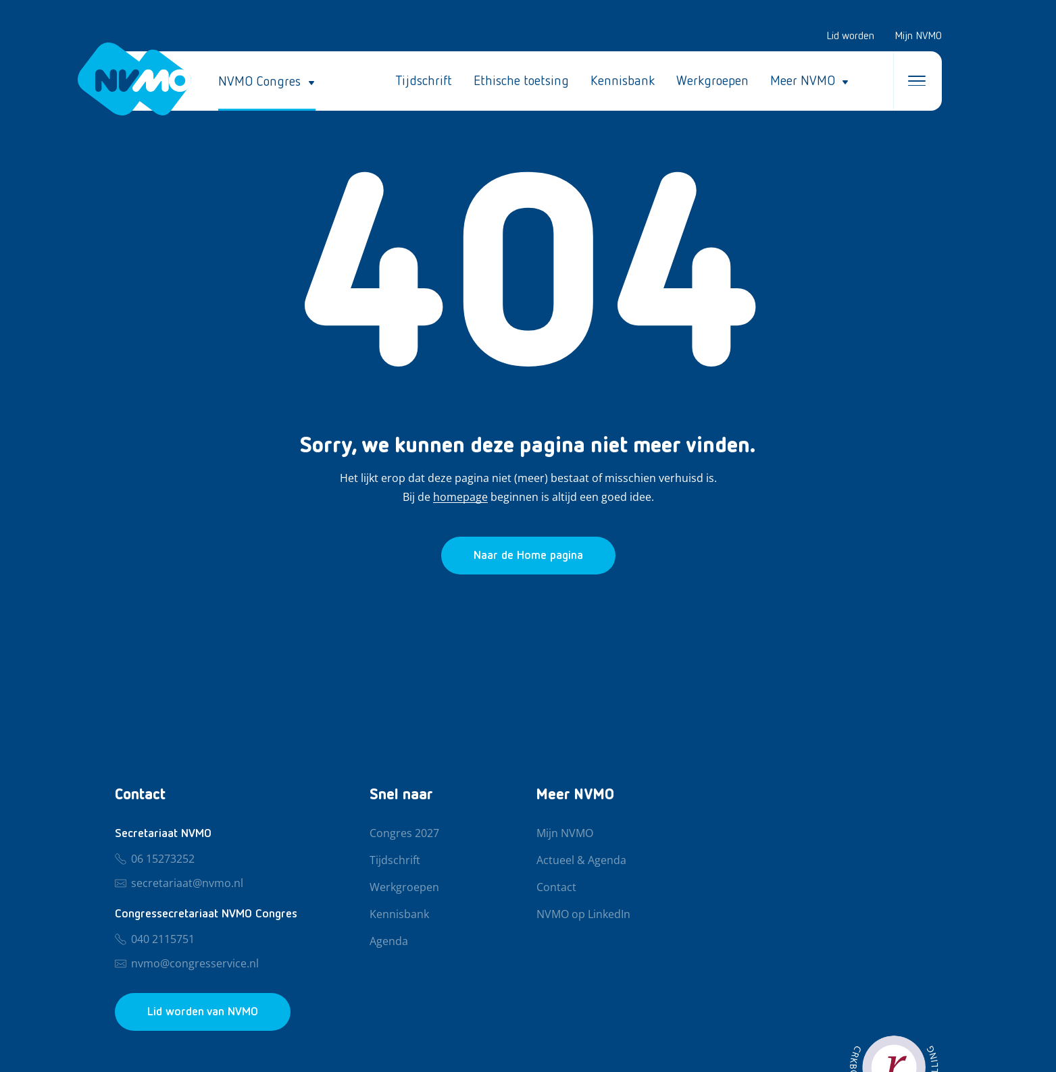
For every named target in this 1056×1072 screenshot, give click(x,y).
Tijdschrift (423, 81)
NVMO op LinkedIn (583, 914)
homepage (460, 497)
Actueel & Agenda (581, 860)
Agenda (389, 941)
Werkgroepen (712, 81)
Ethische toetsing (521, 81)
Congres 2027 (404, 833)
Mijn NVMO (918, 36)
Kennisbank (622, 81)
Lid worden (850, 36)
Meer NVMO (802, 81)
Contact (556, 887)
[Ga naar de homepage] (528, 555)
